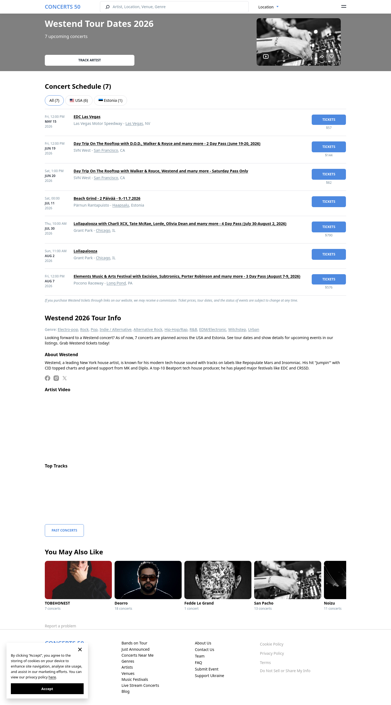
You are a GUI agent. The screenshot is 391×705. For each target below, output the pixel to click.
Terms (265, 662)
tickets (328, 119)
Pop (94, 329)
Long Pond (116, 283)
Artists (127, 667)
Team (200, 656)
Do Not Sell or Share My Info (285, 670)
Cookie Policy (271, 644)
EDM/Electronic (212, 329)
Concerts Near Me (137, 655)
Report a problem (60, 625)
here (52, 677)
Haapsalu (120, 205)
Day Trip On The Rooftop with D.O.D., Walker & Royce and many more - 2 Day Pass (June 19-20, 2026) (167, 143)
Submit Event (207, 669)
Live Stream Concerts (140, 685)
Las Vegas (134, 123)
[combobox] (268, 7)
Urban (253, 329)
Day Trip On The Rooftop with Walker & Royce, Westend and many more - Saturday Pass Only (161, 170)
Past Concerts (64, 530)
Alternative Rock (148, 329)
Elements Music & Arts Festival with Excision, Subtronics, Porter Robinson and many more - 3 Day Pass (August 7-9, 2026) (187, 276)
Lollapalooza (85, 251)
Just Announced (135, 649)
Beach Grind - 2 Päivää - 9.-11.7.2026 (107, 198)
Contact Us (204, 649)
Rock (84, 329)
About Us (203, 643)
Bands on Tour (134, 643)
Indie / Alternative (115, 329)
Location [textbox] (266, 7)
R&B (193, 329)
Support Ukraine (209, 675)
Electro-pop (68, 329)
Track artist (89, 60)
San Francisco (106, 150)
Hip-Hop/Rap (176, 329)
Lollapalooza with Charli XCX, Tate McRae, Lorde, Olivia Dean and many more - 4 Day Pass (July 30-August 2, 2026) (180, 223)
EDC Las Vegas (87, 116)
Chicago (103, 230)
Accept (47, 688)
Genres (127, 661)
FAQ (198, 662)
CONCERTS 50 (62, 6)
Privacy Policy (272, 653)
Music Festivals (134, 679)
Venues (127, 673)
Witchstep (237, 329)
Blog (125, 691)
